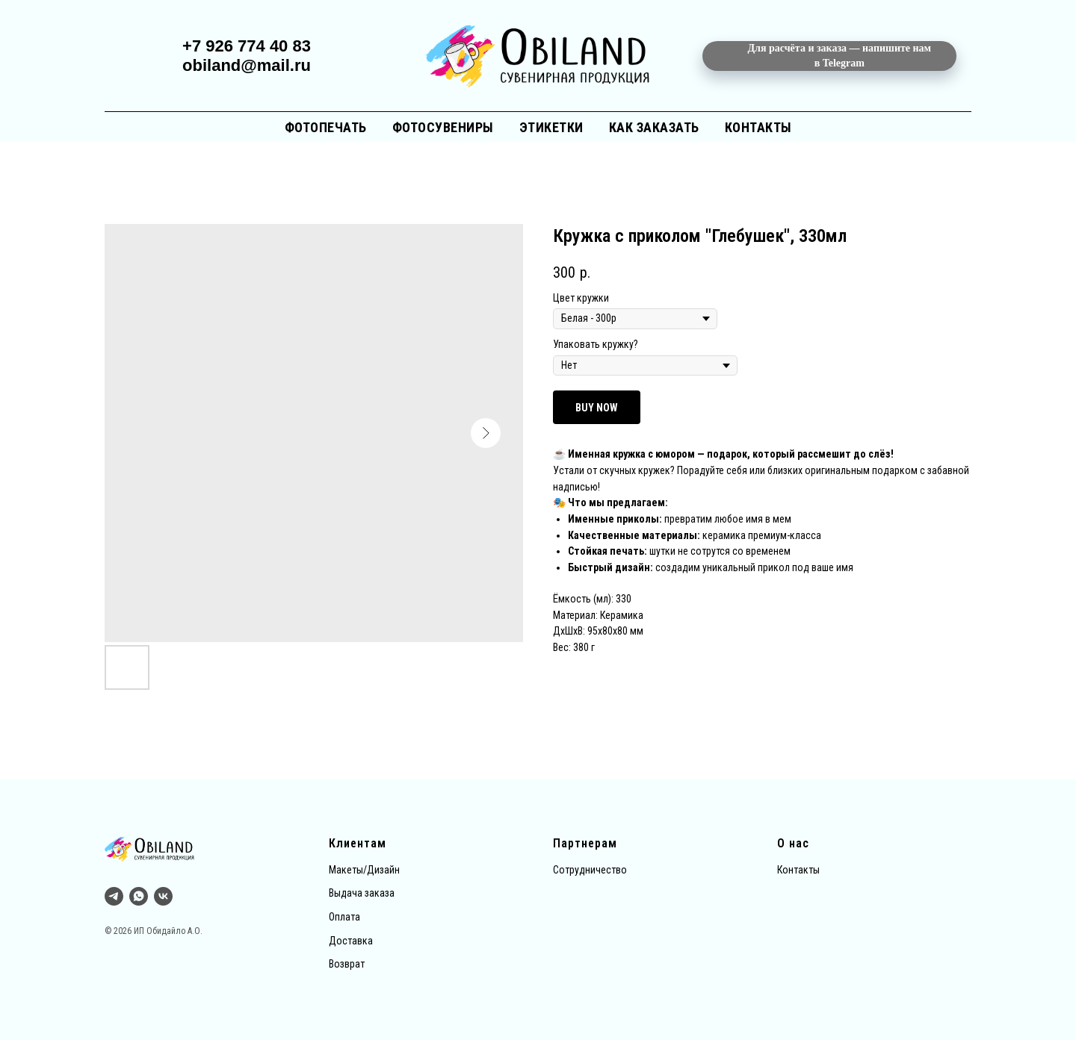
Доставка (351, 941)
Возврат (347, 964)
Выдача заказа (362, 893)
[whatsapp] (138, 896)
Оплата (344, 917)
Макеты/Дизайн (364, 870)
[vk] (163, 896)
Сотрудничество (590, 870)
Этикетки (551, 127)
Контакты (758, 127)
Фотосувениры (443, 127)
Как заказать (654, 127)
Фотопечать (326, 127)
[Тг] (114, 896)
